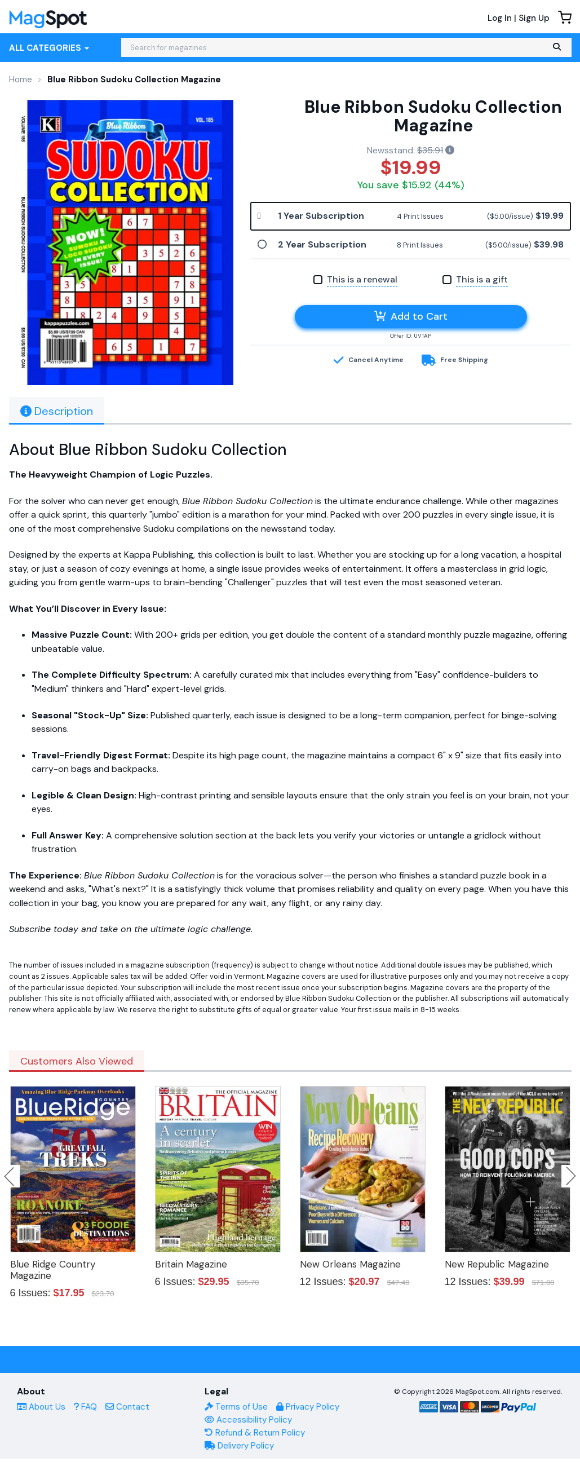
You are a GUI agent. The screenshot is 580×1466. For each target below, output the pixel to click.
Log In (500, 18)
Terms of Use (236, 1406)
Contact (127, 1406)
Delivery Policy (239, 1445)
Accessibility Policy (248, 1419)
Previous (10, 1176)
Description (56, 411)
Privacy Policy (307, 1406)
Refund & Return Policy (255, 1432)
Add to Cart (411, 316)
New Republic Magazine (497, 1264)
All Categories (49, 48)
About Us (41, 1406)
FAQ (85, 1406)
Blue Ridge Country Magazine (52, 1270)
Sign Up (534, 18)
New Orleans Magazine (350, 1264)
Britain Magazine (191, 1264)
